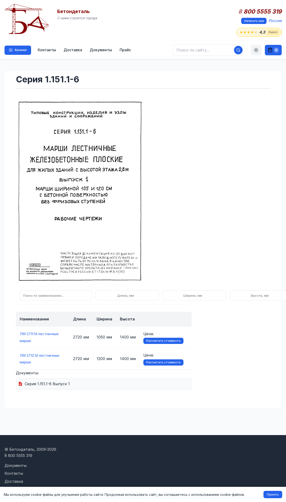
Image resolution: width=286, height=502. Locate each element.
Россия (275, 20)
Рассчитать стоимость (166, 341)
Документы (102, 50)
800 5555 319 (260, 12)
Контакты (48, 50)
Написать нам (254, 21)
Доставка (74, 50)
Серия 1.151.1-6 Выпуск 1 (47, 384)
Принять (273, 494)
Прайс (126, 50)
